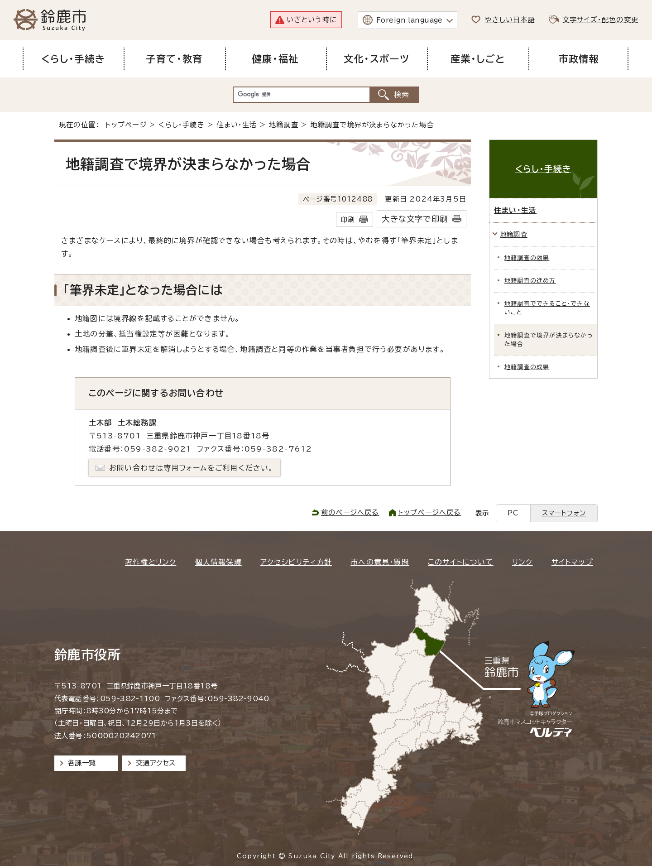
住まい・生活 (236, 124)
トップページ (126, 124)
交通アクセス (155, 763)
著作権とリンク (150, 562)
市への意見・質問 (379, 562)
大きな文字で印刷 (415, 219)
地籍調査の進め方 (530, 281)
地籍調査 (283, 124)
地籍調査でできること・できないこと (547, 308)
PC (513, 513)
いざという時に (312, 19)
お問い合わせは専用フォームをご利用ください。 (191, 467)
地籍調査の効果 (526, 258)
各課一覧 (82, 763)
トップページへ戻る (429, 512)
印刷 (348, 219)
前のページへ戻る (350, 512)
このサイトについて (461, 562)
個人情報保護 (218, 562)
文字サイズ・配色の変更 (600, 19)
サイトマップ (572, 562)
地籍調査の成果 (526, 367)
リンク (522, 562)
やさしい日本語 (509, 19)
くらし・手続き (181, 124)
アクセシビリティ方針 (296, 562)
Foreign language (409, 20)
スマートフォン (564, 513)
